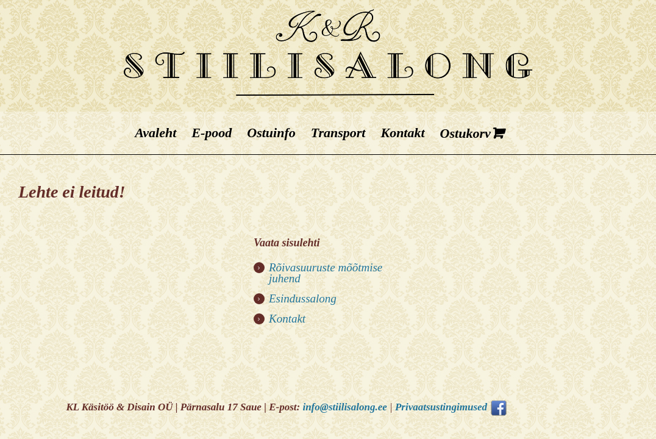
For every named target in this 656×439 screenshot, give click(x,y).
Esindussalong (303, 298)
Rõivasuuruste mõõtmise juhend (325, 273)
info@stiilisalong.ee (344, 407)
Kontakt (287, 318)
